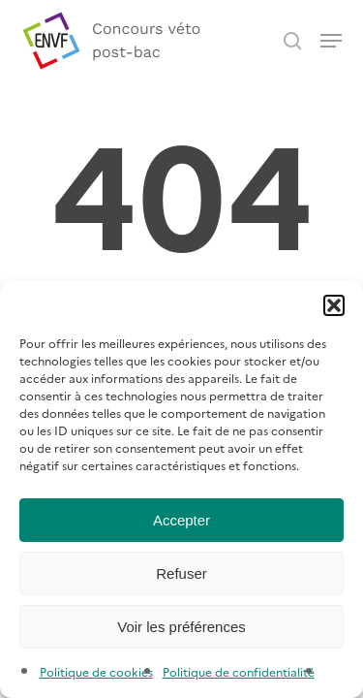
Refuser (181, 573)
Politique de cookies (96, 671)
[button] (334, 305)
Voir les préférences (181, 627)
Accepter (181, 520)
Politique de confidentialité (239, 671)
